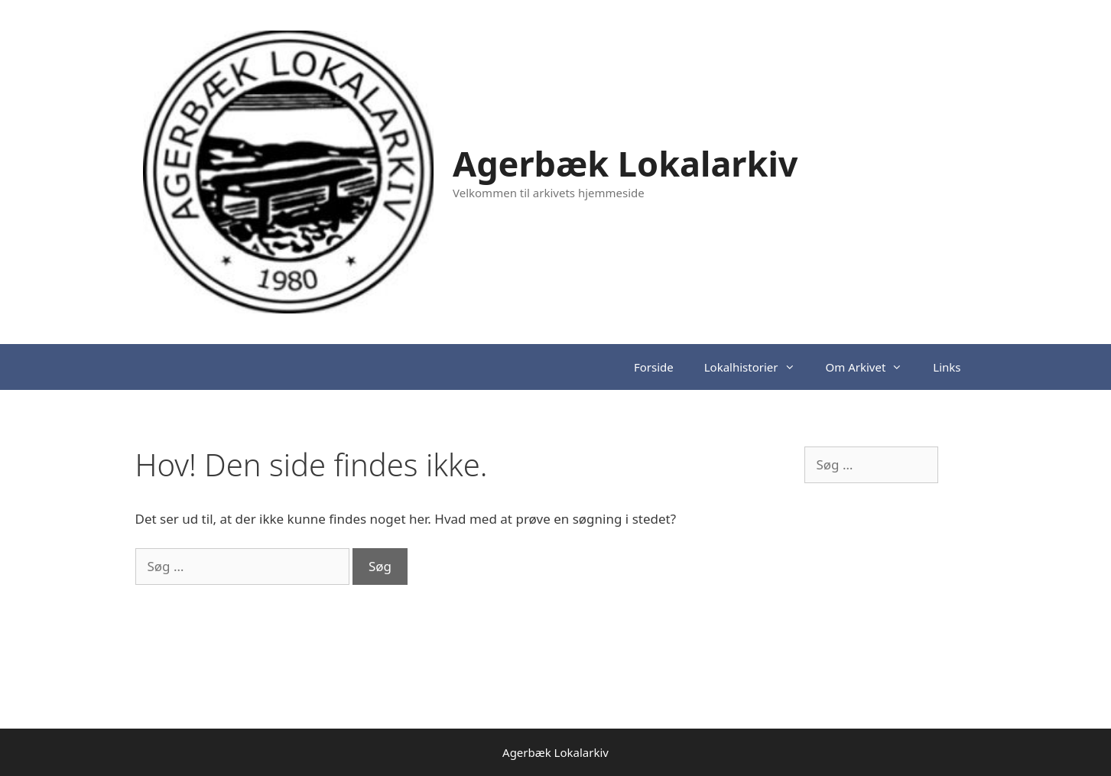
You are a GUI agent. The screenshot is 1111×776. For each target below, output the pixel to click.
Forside (654, 367)
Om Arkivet (872, 367)
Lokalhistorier (757, 367)
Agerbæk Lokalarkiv (625, 163)
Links (946, 367)
